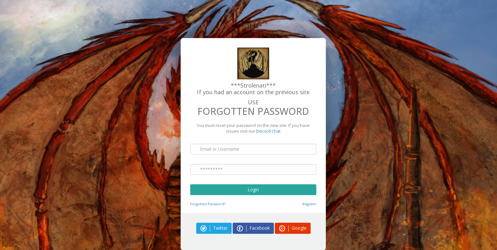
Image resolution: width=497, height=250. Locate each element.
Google (293, 228)
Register (309, 203)
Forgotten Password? (207, 203)
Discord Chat (268, 131)
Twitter (214, 228)
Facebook (253, 228)
